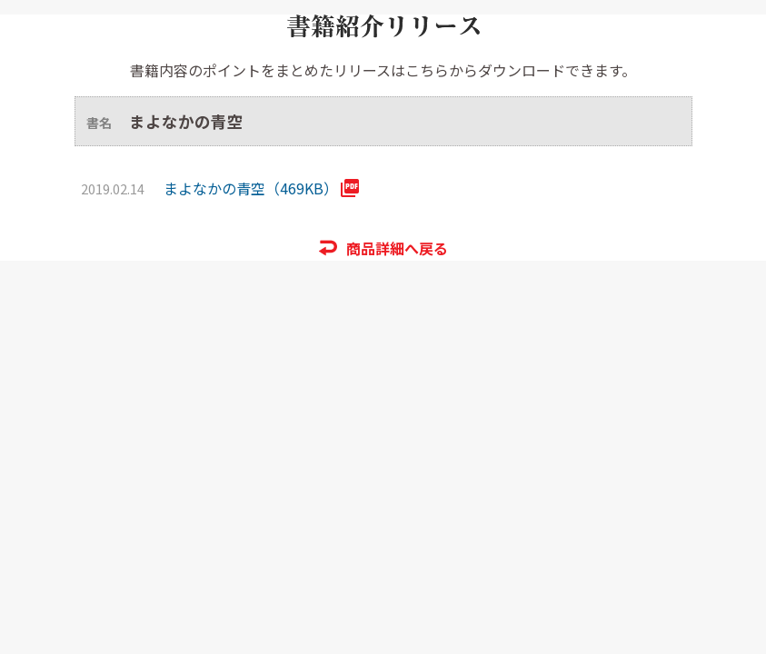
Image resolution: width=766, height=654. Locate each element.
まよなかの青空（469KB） (251, 188)
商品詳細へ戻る (397, 248)
